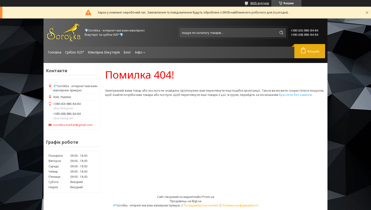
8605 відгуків (259, 3)
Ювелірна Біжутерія (104, 52)
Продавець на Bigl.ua (185, 201)
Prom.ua (208, 197)
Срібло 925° (74, 52)
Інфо (138, 52)
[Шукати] (281, 32)
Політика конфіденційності (240, 205)
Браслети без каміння (295, 95)
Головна (54, 52)
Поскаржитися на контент (201, 205)
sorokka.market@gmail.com (73, 125)
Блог (127, 52)
